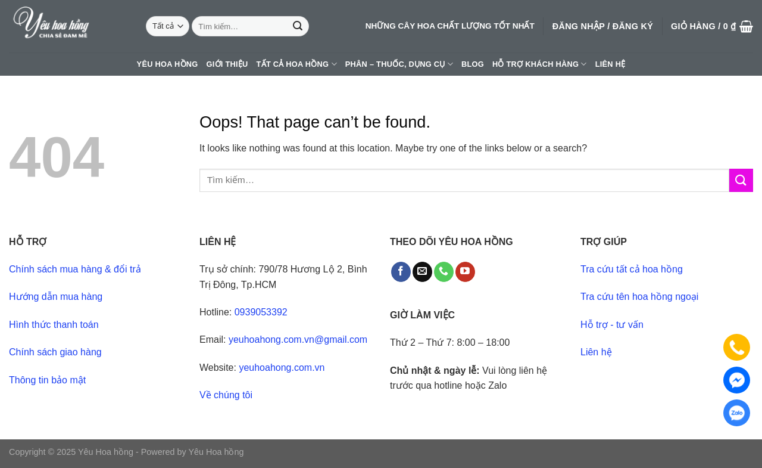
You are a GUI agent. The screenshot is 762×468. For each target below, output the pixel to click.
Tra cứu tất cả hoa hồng (631, 269)
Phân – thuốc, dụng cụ (399, 64)
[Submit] (298, 26)
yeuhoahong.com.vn (281, 367)
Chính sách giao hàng (55, 352)
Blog (472, 64)
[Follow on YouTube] (465, 272)
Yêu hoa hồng (167, 64)
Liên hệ (610, 64)
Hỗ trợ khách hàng (539, 64)
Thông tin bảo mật (47, 380)
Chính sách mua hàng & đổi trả (75, 269)
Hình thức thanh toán (54, 325)
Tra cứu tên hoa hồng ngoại (639, 297)
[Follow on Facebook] (401, 272)
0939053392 (261, 312)
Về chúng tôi (225, 395)
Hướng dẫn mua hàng (55, 297)
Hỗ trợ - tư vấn (612, 325)
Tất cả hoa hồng (297, 64)
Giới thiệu (227, 64)
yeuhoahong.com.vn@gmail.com (298, 339)
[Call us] (444, 272)
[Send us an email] (422, 272)
